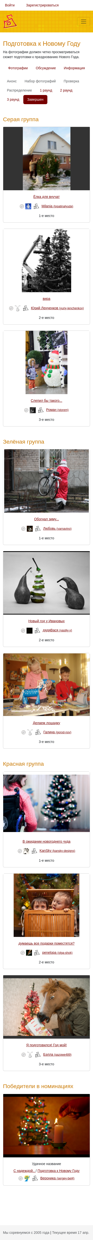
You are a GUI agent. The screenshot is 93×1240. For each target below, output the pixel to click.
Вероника (57, 1178)
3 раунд (13, 99)
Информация (74, 68)
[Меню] (83, 21)
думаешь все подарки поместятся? (46, 943)
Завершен (35, 99)
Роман (57, 410)
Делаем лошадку (46, 723)
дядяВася (57, 630)
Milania (57, 206)
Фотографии (18, 68)
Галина (57, 732)
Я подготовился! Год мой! (46, 1045)
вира (46, 299)
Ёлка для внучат (46, 197)
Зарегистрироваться (42, 5)
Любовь (57, 528)
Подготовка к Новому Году (58, 1171)
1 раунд (46, 90)
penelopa (57, 952)
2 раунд (66, 90)
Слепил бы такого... (46, 401)
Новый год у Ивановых (46, 621)
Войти (10, 5)
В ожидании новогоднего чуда (46, 841)
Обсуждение (46, 68)
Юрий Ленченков (57, 308)
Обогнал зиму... (46, 519)
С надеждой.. (24, 1171)
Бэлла (57, 1054)
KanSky (57, 851)
